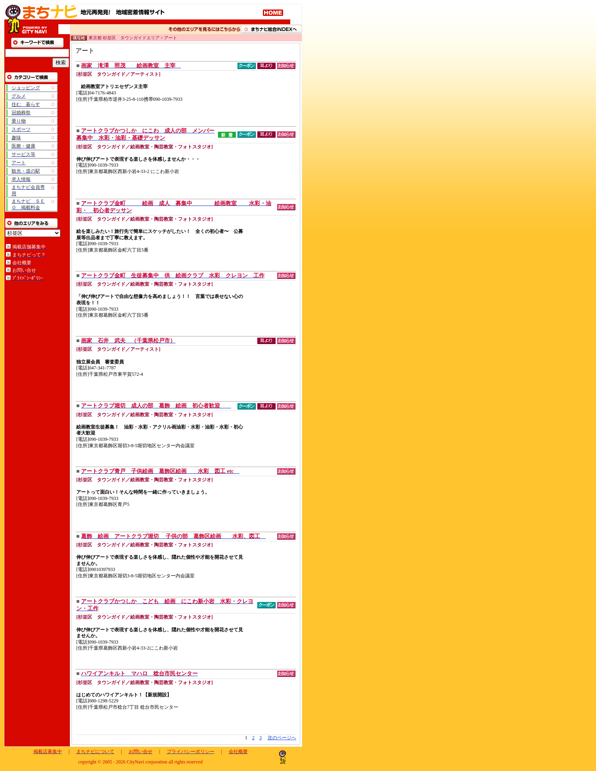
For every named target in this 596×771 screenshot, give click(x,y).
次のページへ (282, 737)
